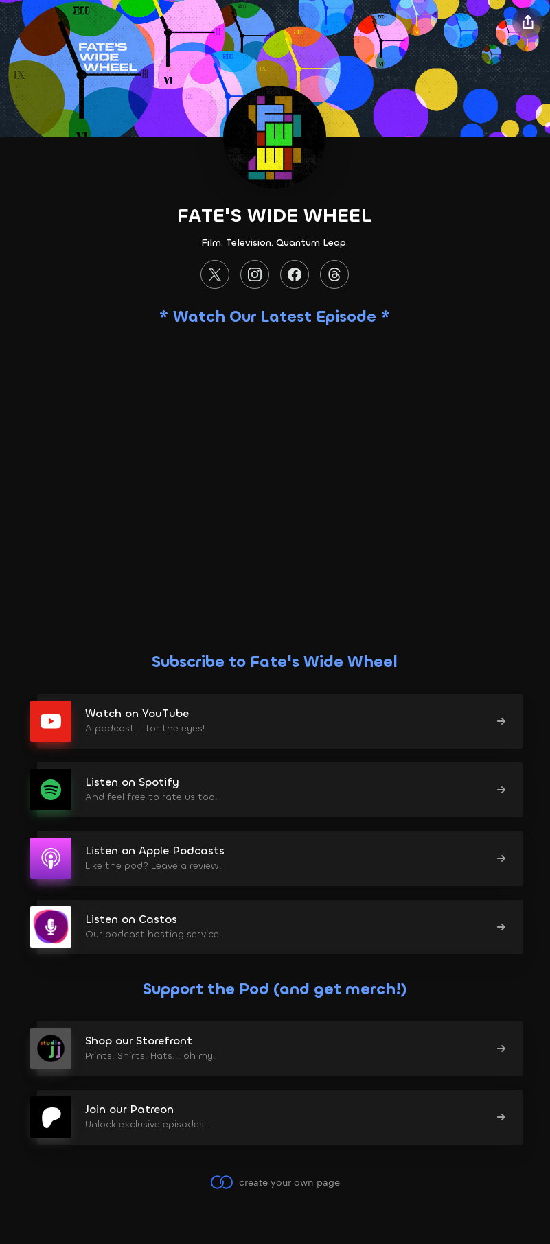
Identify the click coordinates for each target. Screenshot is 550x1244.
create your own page (275, 1182)
